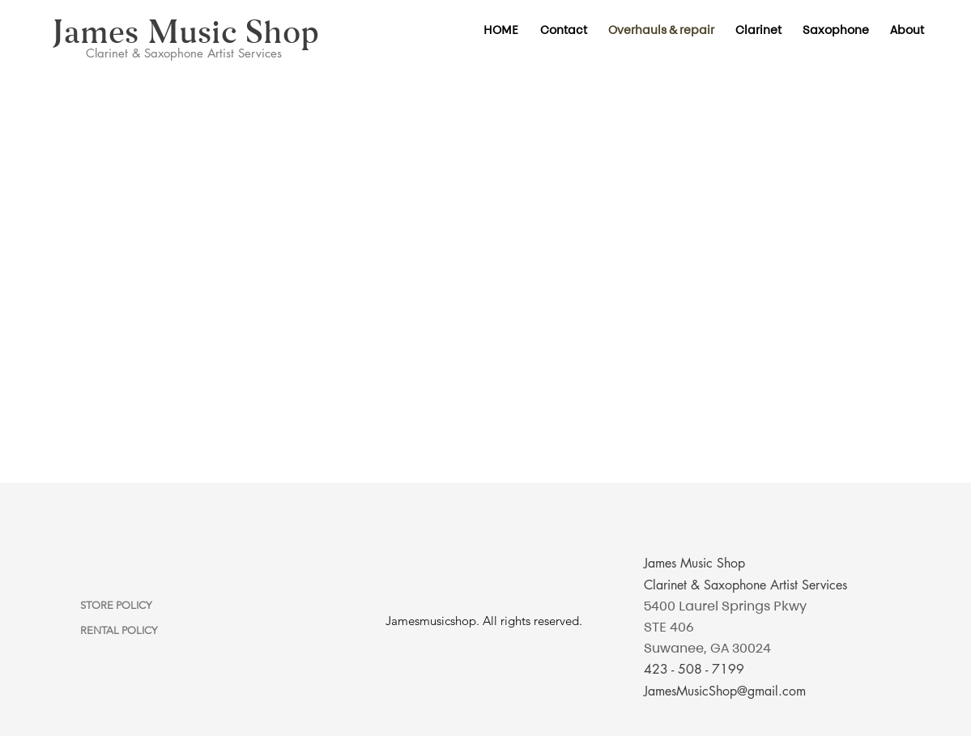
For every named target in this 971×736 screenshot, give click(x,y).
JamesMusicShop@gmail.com (725, 691)
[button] (758, 30)
